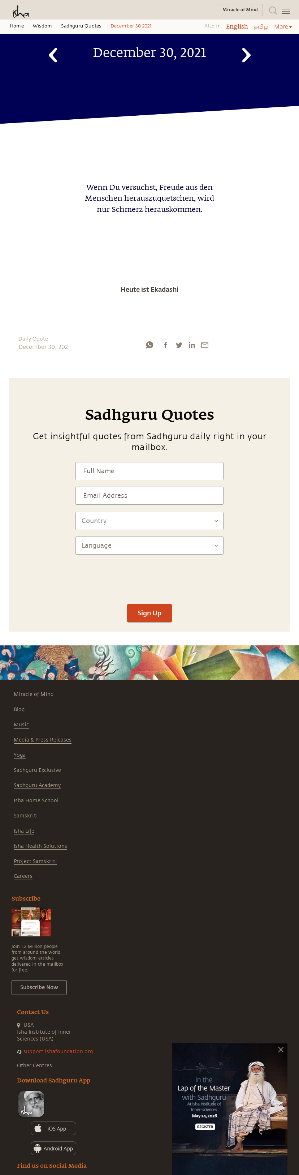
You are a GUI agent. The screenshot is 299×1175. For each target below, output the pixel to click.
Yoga (20, 755)
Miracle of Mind (33, 694)
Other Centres (34, 1065)
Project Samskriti (35, 861)
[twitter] (179, 345)
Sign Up (149, 612)
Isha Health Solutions (40, 846)
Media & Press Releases (43, 740)
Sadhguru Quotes (81, 26)
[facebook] (165, 344)
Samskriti (26, 816)
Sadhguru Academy (37, 785)
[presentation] (149, 576)
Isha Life (24, 831)
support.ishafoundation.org (58, 1051)
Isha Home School (36, 800)
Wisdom (42, 26)
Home (17, 26)
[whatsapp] (149, 345)
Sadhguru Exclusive (37, 770)
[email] (205, 345)
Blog (19, 709)
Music (21, 724)
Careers (23, 876)
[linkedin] (192, 345)
